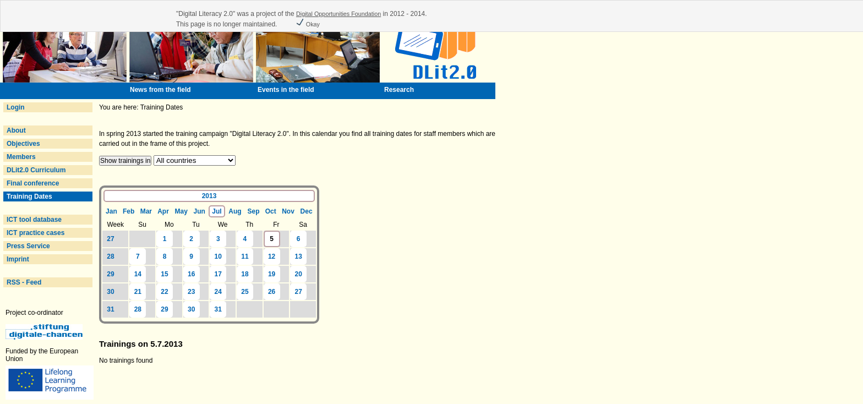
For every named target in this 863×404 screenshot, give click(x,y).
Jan (111, 211)
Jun (199, 211)
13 (298, 256)
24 (218, 292)
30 (110, 292)
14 (137, 274)
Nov (288, 211)
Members (21, 157)
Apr (163, 211)
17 (218, 274)
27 (110, 239)
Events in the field (286, 90)
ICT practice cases (35, 233)
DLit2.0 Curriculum (36, 170)
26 (271, 292)
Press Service (28, 246)
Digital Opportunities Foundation (338, 13)
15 (164, 274)
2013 (209, 196)
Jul (216, 211)
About (16, 130)
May (180, 211)
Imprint (18, 259)
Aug (234, 211)
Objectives (23, 144)
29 (110, 274)
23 (191, 292)
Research (399, 90)
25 (244, 292)
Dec (307, 211)
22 (164, 292)
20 (298, 274)
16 (191, 274)
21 (137, 292)
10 (218, 256)
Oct (270, 211)
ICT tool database (34, 219)
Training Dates (29, 196)
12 (271, 256)
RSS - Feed (24, 282)
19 (271, 274)
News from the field (160, 90)
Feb (128, 211)
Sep (254, 211)
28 (110, 256)
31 (110, 309)
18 (244, 274)
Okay (308, 24)
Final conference (33, 183)
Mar (146, 211)
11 (244, 256)
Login (16, 107)
